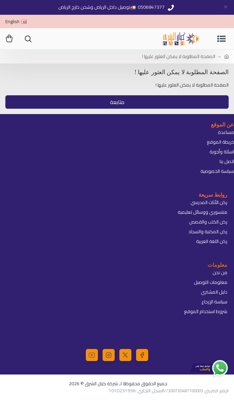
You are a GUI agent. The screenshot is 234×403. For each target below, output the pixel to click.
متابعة (117, 102)
